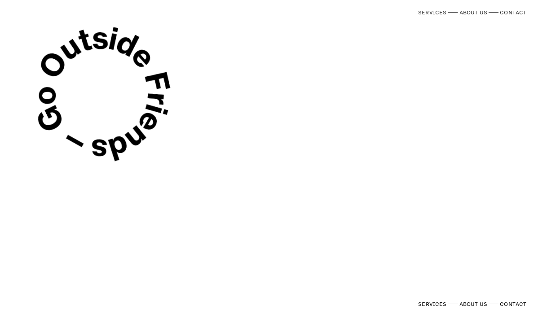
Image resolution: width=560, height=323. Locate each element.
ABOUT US (473, 12)
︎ (529, 8)
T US (507, 32)
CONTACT (513, 12)
